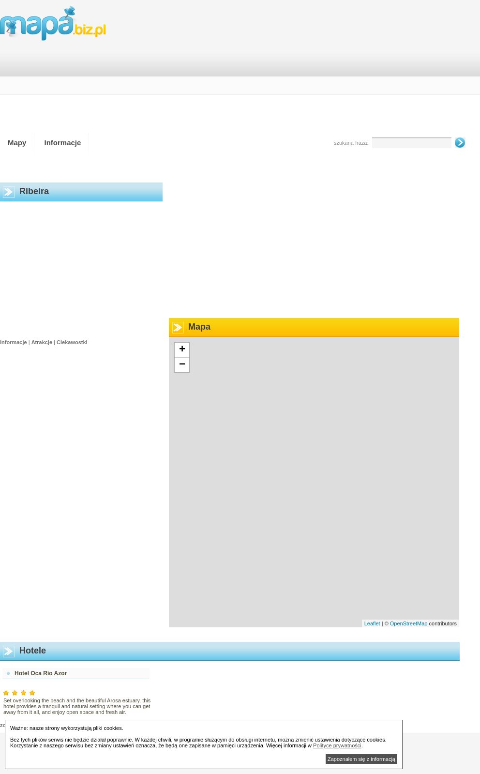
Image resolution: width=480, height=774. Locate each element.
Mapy (17, 142)
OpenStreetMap (409, 623)
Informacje (63, 142)
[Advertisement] (407, 69)
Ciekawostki (72, 342)
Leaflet (372, 623)
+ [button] (182, 350)
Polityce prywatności (337, 745)
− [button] (182, 365)
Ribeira (34, 191)
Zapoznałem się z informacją (361, 759)
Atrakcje (41, 342)
